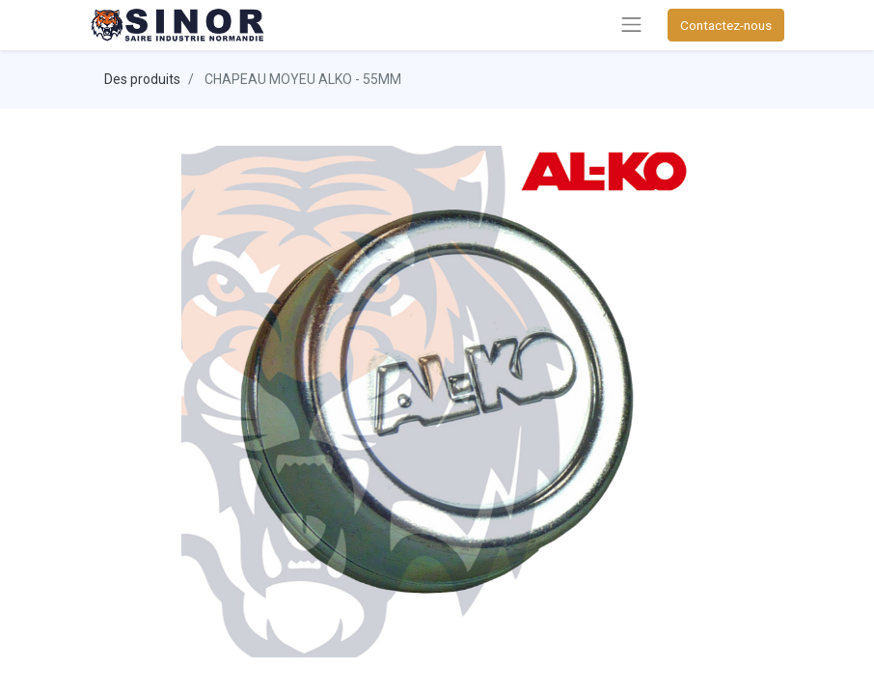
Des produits (142, 79)
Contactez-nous (726, 25)
